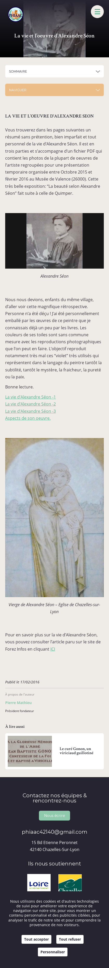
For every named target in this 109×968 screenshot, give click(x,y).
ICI (52, 649)
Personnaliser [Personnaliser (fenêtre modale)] (52, 951)
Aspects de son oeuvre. (28, 418)
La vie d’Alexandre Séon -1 (30, 397)
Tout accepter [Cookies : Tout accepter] (36, 939)
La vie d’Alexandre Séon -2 (30, 404)
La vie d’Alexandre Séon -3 (30, 411)
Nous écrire (54, 815)
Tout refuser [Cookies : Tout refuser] (70, 939)
